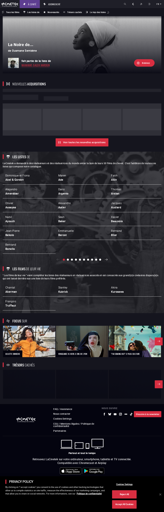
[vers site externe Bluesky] (109, 366)
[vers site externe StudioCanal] (147, 470)
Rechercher (125, 4)
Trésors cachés (74, 12)
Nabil (10, 200)
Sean (62, 200)
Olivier (10, 186)
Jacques (116, 186)
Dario (63, 173)
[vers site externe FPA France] (128, 470)
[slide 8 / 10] (92, 241)
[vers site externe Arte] (54, 470)
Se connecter (150, 4)
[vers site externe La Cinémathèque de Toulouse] (91, 470)
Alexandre (64, 186)
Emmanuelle (66, 214)
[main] (82, 494)
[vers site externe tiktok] (131, 366)
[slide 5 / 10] (80, 241)
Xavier (117, 200)
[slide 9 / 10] (96, 241)
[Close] (160, 494)
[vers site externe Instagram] (120, 366)
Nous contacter (61, 366)
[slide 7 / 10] (88, 241)
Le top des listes (98, 12)
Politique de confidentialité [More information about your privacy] (89, 493)
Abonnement (55, 4)
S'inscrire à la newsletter (147, 366)
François (10, 285)
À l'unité (32, 4)
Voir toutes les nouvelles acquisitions (84, 123)
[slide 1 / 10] (64, 241)
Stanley (63, 271)
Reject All (124, 494)
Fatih (114, 159)
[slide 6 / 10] (84, 241)
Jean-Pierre (12, 214)
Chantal (11, 271)
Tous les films (12, 12)
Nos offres (141, 4)
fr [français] (157, 4)
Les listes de (33, 12)
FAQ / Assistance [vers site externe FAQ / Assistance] (62, 361)
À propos (133, 4)
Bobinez (146, 63)
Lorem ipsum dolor (20, 97)
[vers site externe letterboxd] (126, 366)
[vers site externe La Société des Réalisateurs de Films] (17, 470)
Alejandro (12, 173)
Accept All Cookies (124, 504)
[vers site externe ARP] (110, 470)
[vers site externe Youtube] (115, 366)
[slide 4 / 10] (76, 241)
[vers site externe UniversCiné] (36, 470)
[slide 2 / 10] (68, 241)
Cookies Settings (62, 371)
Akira (117, 271)
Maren (62, 159)
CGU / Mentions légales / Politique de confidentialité (73, 377)
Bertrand (116, 214)
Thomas (116, 173)
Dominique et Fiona (17, 159)
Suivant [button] (106, 241)
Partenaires (59, 383)
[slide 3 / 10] (72, 241)
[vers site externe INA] (73, 470)
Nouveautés (53, 12)
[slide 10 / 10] (100, 241)
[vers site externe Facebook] (104, 366)
